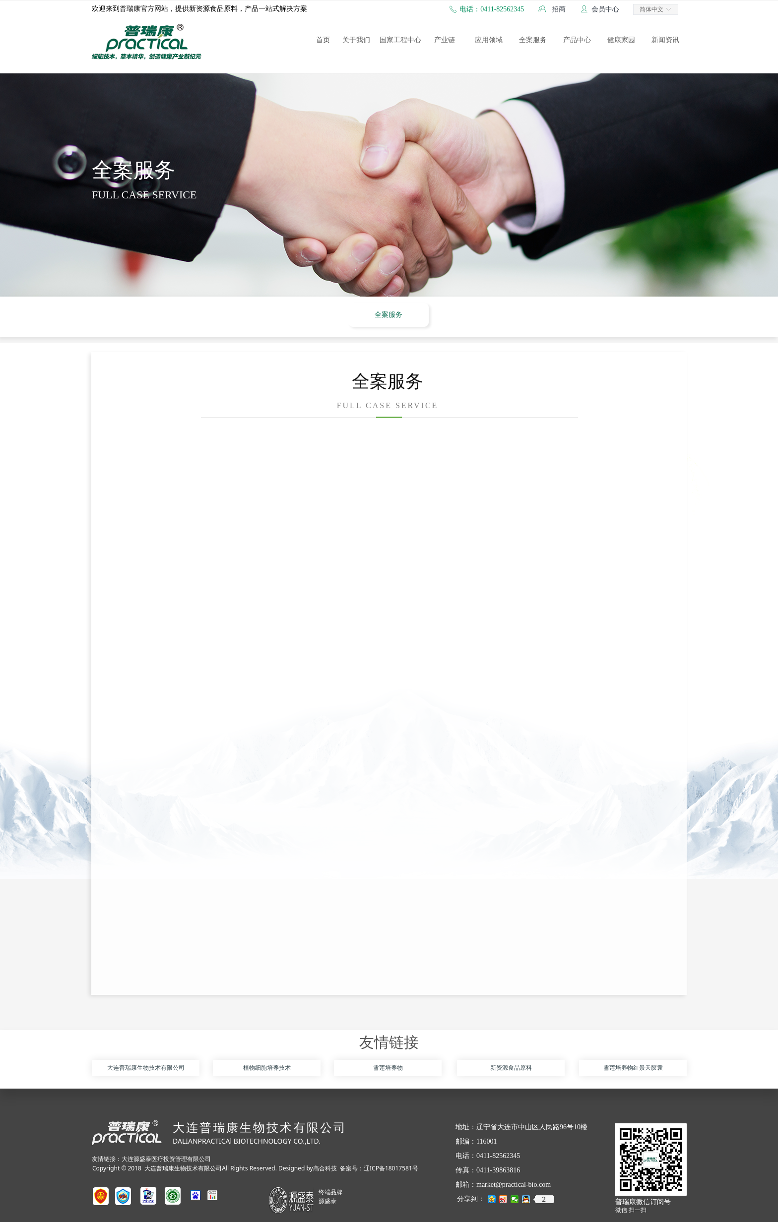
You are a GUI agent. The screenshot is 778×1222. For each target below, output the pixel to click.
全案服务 (533, 40)
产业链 (444, 40)
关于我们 (356, 40)
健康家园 (621, 40)
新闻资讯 (665, 40)
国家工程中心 (400, 40)
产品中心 (577, 40)
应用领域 (489, 40)
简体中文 (651, 9)
